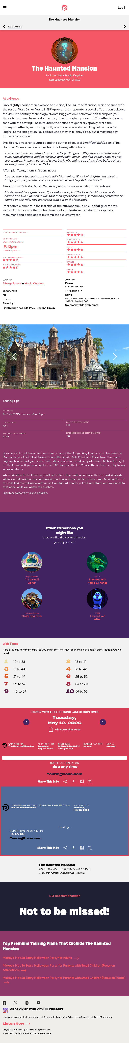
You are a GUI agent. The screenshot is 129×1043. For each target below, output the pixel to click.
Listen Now (17, 1023)
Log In (122, 7)
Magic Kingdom (74, 75)
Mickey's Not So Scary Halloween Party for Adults (41, 958)
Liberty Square (12, 283)
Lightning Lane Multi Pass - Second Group (29, 308)
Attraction (56, 75)
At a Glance (15, 26)
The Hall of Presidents (37, 457)
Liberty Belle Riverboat (76, 457)
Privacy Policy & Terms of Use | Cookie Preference (27, 1033)
